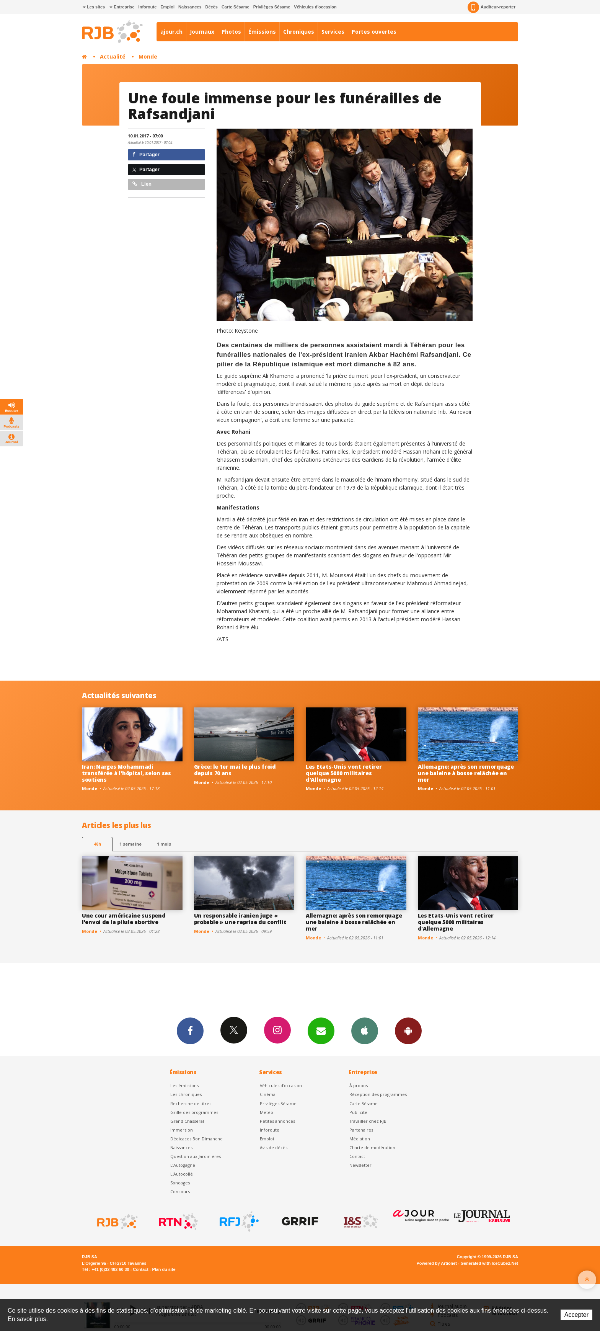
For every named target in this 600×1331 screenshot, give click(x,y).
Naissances (190, 7)
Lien (142, 184)
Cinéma (268, 1094)
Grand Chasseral (187, 1121)
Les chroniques (186, 1094)
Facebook (190, 1030)
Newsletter (360, 1165)
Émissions (262, 31)
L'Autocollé (181, 1173)
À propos (358, 1085)
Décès (211, 7)
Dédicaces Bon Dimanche (196, 1138)
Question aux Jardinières (195, 1156)
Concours (180, 1191)
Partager (146, 154)
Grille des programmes (194, 1112)
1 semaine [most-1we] (130, 844)
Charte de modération (372, 1147)
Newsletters (321, 1030)
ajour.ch (171, 31)
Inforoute (148, 7)
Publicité (358, 1112)
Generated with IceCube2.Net (489, 1263)
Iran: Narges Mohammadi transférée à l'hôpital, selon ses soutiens (126, 773)
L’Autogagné (182, 1165)
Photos (231, 31)
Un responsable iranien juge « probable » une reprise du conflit (240, 919)
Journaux (202, 31)
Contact (357, 1156)
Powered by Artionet (437, 1263)
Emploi (167, 7)
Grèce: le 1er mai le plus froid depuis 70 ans (235, 770)
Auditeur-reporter (491, 7)
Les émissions (184, 1085)
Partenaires (361, 1129)
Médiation (359, 1138)
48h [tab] (97, 844)
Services (332, 31)
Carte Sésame (235, 7)
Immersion (181, 1129)
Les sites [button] (94, 7)
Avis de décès (273, 1147)
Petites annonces (277, 1121)
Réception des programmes (378, 1094)
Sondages (180, 1182)
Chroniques (298, 31)
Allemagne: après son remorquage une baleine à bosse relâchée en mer (466, 773)
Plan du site (163, 1269)
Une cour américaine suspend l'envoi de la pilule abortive (123, 919)
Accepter (576, 1314)
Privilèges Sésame (271, 7)
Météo (266, 1112)
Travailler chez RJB (367, 1121)
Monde (148, 56)
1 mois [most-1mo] (164, 844)
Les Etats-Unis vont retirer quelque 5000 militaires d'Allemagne (344, 773)
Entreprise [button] (121, 7)
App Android (408, 1030)
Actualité (113, 56)
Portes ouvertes (374, 31)
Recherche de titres (190, 1103)
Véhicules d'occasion (315, 7)
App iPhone (364, 1030)
